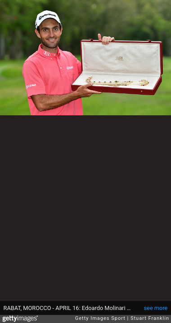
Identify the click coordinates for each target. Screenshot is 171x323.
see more (156, 308)
